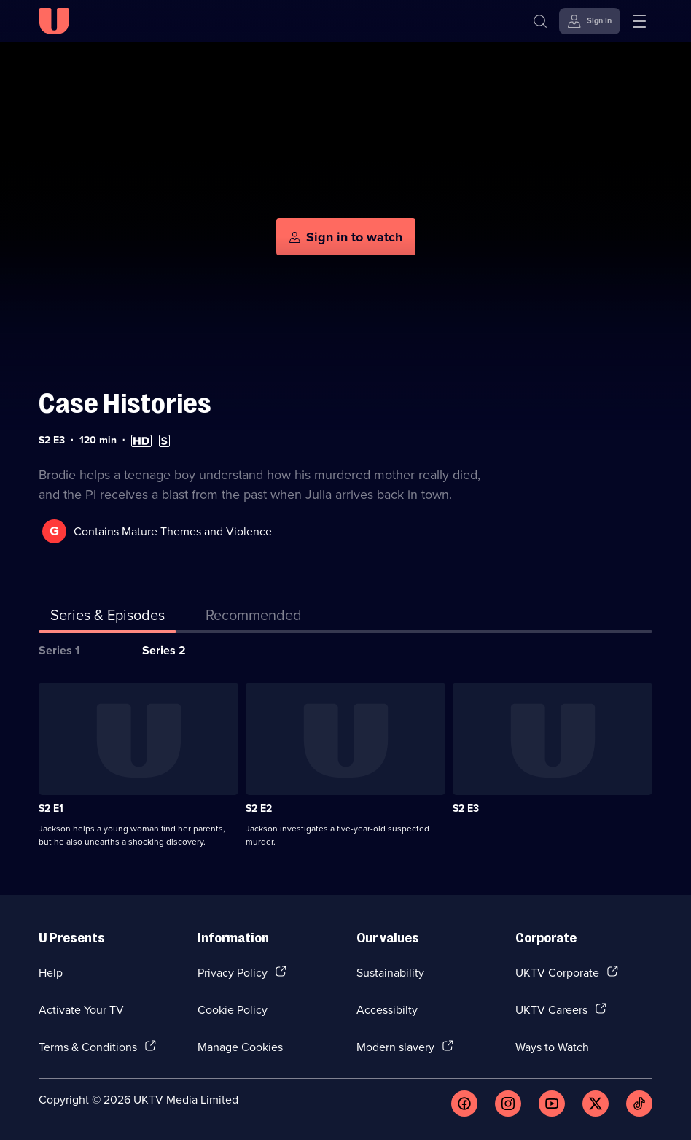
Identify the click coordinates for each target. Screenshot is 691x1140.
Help (51, 972)
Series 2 (164, 650)
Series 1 (59, 650)
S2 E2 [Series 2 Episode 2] (259, 808)
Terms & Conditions (88, 1047)
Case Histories (125, 403)
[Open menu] (639, 21)
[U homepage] (54, 21)
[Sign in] (589, 21)
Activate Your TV (81, 1009)
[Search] (540, 21)
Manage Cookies (240, 1047)
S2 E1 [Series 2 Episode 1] (51, 808)
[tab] (253, 617)
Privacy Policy (233, 972)
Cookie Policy (233, 1009)
